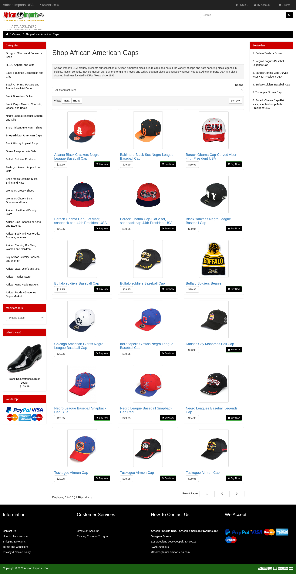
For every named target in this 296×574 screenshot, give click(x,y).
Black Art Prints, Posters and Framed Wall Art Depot (22, 86)
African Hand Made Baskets (22, 284)
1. (268, 53)
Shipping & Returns (14, 541)
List (67, 100)
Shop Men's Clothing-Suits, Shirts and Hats (22, 180)
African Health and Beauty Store (21, 212)
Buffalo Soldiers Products (20, 159)
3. (270, 74)
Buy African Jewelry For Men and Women (22, 258)
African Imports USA (18, 5)
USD (242, 4)
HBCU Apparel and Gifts (20, 64)
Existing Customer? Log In (92, 536)
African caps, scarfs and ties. (23, 268)
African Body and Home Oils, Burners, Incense (23, 235)
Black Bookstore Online (19, 96)
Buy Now (102, 164)
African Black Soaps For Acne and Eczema (23, 223)
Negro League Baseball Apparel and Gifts (24, 117)
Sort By (235, 100)
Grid (76, 100)
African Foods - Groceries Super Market (21, 294)
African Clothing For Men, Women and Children (21, 247)
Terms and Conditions (15, 546)
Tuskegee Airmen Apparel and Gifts (23, 169)
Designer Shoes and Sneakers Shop (24, 55)
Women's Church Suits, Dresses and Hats (19, 200)
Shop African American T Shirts (24, 127)
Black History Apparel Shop (22, 143)
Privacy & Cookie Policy (17, 552)
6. (268, 104)
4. (271, 84)
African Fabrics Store (18, 276)
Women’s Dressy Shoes (20, 190)
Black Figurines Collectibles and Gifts (24, 74)
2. (268, 63)
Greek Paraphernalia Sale (21, 151)
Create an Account (88, 530)
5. (267, 92)
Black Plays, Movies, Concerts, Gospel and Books (24, 106)
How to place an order (16, 536)
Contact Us (9, 530)
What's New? (13, 332)
